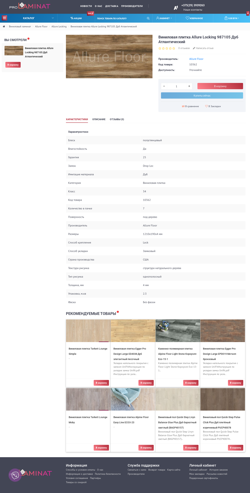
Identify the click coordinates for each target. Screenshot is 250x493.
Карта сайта (173, 469)
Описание (98, 119)
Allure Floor (41, 26)
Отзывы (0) (117, 119)
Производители (132, 6)
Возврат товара (156, 469)
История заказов (218, 469)
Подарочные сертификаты (203, 478)
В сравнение (190, 106)
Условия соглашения (77, 478)
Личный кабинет (198, 469)
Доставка (111, 6)
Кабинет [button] (163, 18)
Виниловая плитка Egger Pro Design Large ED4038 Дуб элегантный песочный (129, 353)
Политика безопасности (108, 473)
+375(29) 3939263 (193, 5)
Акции (82, 17)
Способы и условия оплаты (80, 469)
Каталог (28, 18)
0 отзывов (184, 48)
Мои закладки (197, 473)
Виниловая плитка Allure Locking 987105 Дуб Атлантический (104, 26)
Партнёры (95, 478)
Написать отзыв (203, 48)
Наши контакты (192, 9)
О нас (98, 6)
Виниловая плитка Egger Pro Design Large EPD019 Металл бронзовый (219, 353)
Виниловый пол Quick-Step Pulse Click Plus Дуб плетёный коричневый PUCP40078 (221, 422)
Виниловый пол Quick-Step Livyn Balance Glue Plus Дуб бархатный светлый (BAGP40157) (177, 422)
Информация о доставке (79, 473)
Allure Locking (59, 26)
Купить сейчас (202, 95)
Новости (86, 6)
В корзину (13, 64)
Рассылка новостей (217, 473)
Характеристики (77, 119)
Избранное (194, 18)
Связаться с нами (137, 469)
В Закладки (213, 106)
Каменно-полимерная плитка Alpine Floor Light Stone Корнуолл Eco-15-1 (177, 353)
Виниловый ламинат (20, 26)
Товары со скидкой (76, 482)
